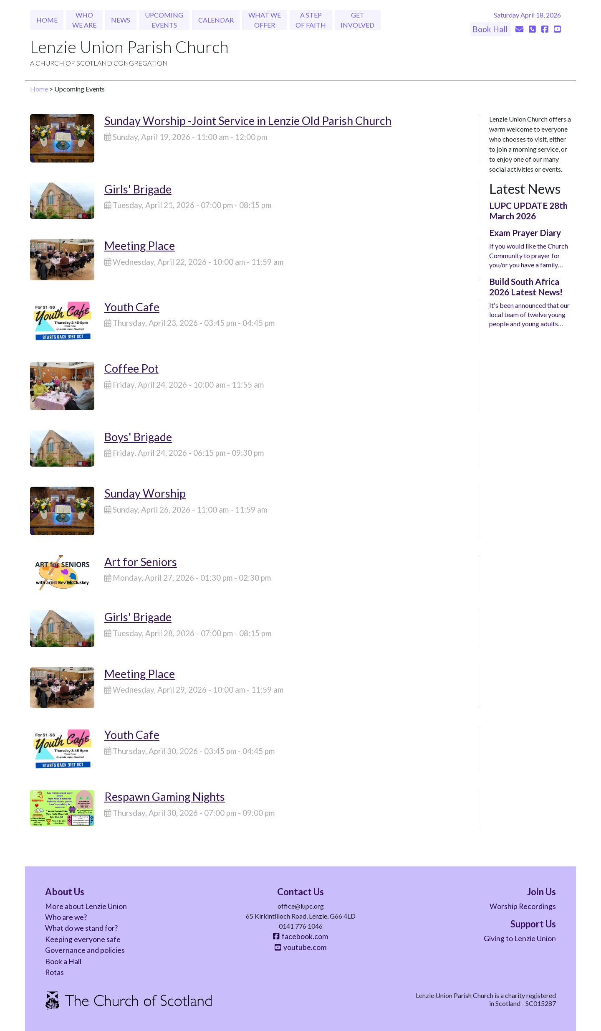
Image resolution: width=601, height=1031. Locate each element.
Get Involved (357, 20)
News (120, 20)
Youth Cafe (131, 307)
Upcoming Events (164, 20)
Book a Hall (63, 961)
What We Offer (264, 20)
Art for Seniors (140, 562)
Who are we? (66, 917)
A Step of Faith (310, 20)
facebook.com (300, 936)
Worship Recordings (523, 906)
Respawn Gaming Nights (164, 796)
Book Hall (490, 29)
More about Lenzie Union (86, 906)
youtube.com (300, 947)
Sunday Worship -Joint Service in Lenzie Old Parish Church (247, 120)
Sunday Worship (145, 493)
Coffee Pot (131, 368)
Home (47, 20)
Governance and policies (85, 950)
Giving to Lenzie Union (520, 938)
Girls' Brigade (138, 189)
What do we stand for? (81, 928)
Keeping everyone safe (83, 939)
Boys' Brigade (138, 437)
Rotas (54, 972)
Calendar (216, 20)
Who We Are (84, 20)
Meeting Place (139, 245)
